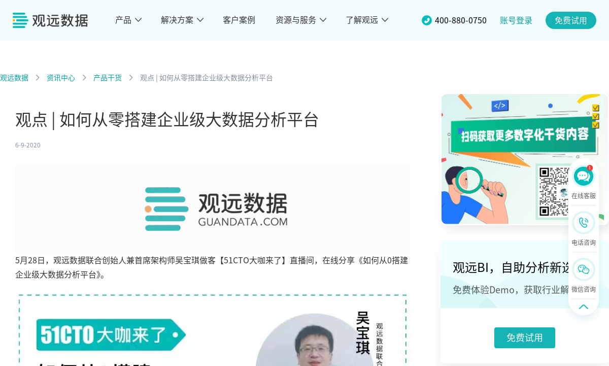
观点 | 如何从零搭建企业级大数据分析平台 (206, 77)
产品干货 (107, 77)
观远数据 (14, 77)
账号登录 (516, 20)
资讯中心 (61, 77)
